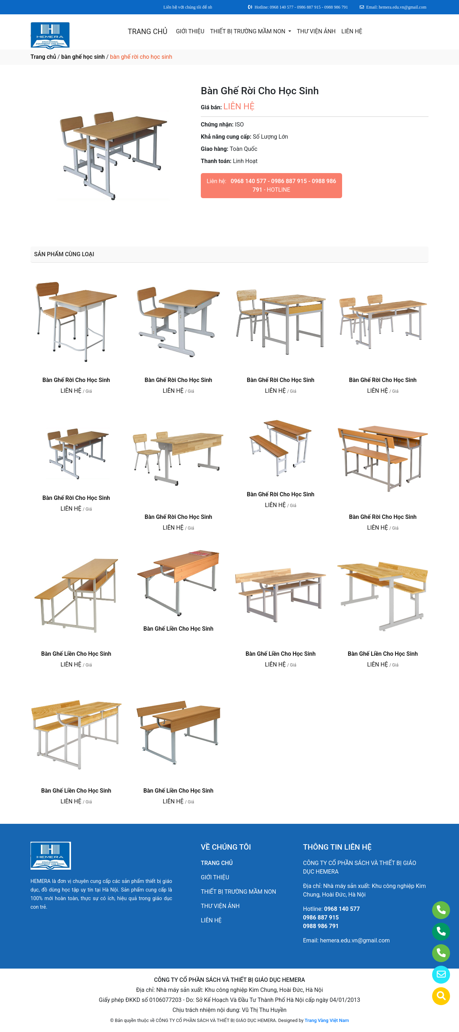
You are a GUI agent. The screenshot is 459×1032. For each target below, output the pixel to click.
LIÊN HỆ (351, 31)
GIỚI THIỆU (190, 31)
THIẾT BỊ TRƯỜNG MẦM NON (248, 31)
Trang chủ (43, 56)
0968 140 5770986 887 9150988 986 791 (331, 918)
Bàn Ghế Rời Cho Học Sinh (76, 380)
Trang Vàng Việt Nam (327, 1020)
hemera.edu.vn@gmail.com (355, 940)
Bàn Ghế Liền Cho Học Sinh (76, 653)
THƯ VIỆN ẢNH (316, 31)
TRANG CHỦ (147, 31)
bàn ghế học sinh (83, 56)
